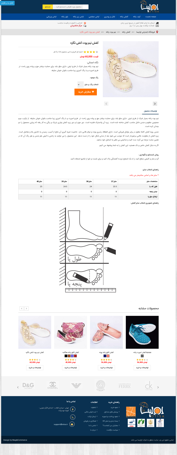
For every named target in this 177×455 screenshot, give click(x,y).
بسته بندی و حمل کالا (110, 432)
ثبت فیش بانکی (90, 423)
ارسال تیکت (92, 427)
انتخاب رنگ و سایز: (87, 84)
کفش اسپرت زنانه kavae (142, 363)
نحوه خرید (114, 418)
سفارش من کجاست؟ (110, 436)
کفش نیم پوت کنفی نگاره (35, 363)
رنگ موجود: (94, 77)
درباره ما (93, 441)
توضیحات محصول (150, 122)
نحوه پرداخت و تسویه (110, 427)
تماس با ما (92, 436)
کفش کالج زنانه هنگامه (71, 363)
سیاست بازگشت (112, 441)
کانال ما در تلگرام (7, 3)
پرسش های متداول (111, 423)
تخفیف (93, 418)
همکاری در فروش (90, 432)
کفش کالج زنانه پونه (106, 363)
